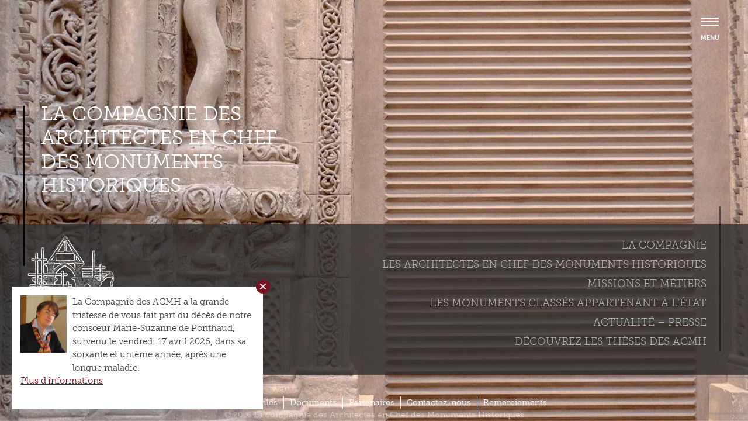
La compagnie (664, 245)
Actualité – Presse (650, 322)
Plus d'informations (61, 380)
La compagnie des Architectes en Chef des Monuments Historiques (159, 149)
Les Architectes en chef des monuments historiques (544, 264)
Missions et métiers (647, 283)
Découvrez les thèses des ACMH (611, 341)
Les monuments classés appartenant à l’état (568, 302)
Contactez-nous (439, 403)
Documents (313, 403)
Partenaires (371, 403)
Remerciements (515, 403)
